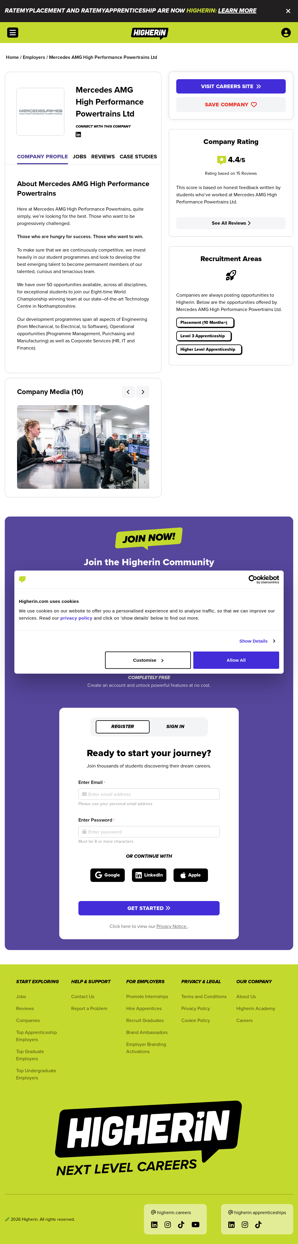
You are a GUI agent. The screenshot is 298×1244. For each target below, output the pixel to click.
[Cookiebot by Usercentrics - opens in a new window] (253, 579)
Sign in (175, 727)
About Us (246, 996)
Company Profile (42, 156)
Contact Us (82, 996)
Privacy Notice (172, 926)
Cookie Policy (195, 1020)
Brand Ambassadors (147, 1032)
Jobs (79, 156)
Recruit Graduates (145, 1020)
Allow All (236, 659)
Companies (28, 1020)
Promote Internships (147, 996)
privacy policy (76, 617)
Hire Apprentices (144, 1008)
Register (122, 727)
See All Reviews (231, 223)
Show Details (253, 641)
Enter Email (91, 782)
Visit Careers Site (231, 86)
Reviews (103, 156)
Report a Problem (89, 1008)
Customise (148, 659)
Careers (244, 1020)
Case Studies (138, 156)
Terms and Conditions (203, 996)
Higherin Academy (255, 1008)
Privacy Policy (195, 1008)
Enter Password (96, 819)
